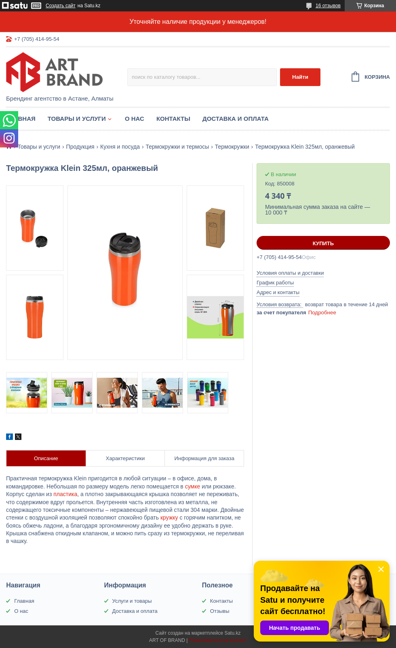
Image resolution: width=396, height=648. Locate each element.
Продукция (80, 146)
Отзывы (220, 611)
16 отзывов (328, 5)
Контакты (173, 119)
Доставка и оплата (235, 119)
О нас (134, 119)
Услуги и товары (132, 601)
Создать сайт (61, 5)
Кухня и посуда (120, 146)
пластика (65, 494)
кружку (169, 517)
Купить (323, 243)
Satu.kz (232, 633)
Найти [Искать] (300, 77)
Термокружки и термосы (177, 146)
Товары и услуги (77, 119)
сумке (192, 486)
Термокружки (232, 146)
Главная (21, 119)
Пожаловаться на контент (218, 640)
